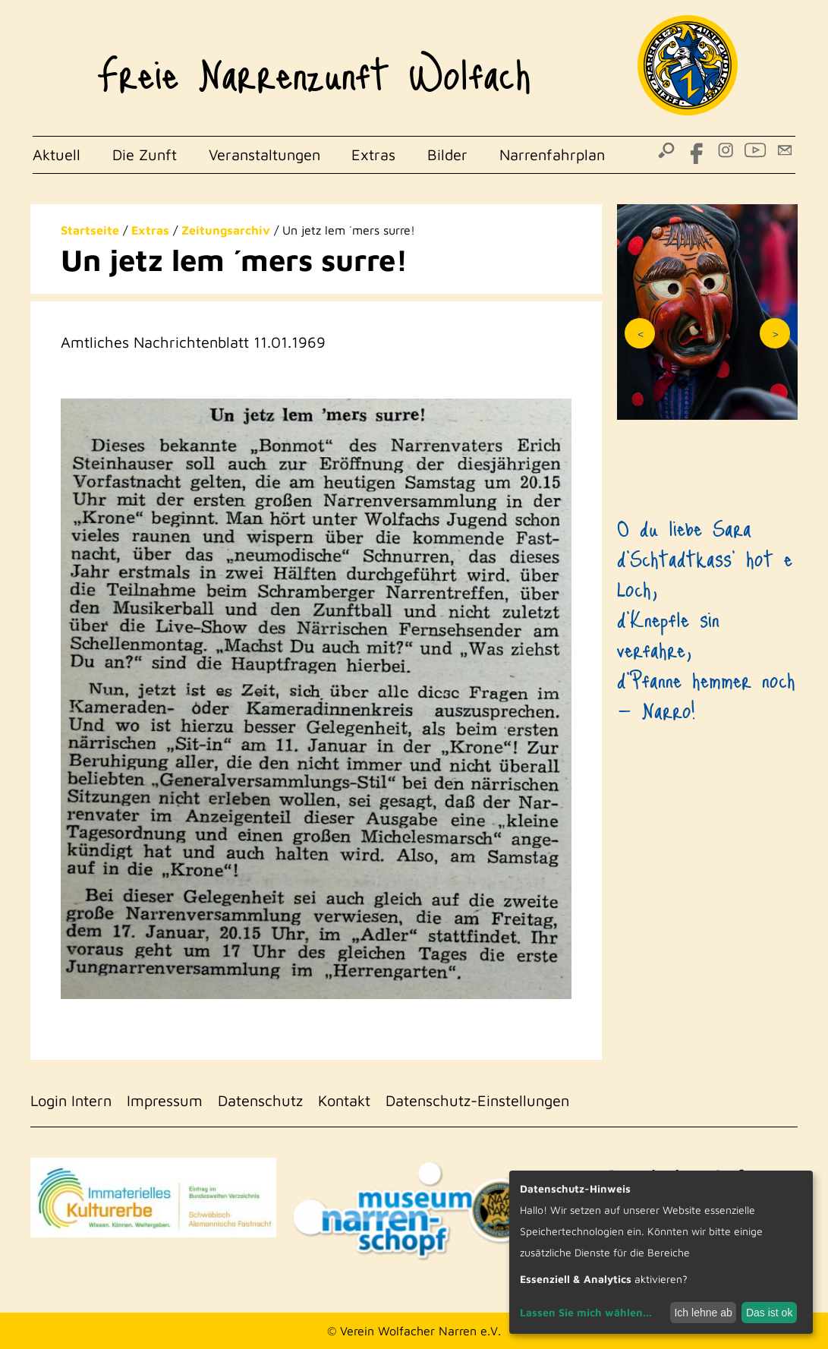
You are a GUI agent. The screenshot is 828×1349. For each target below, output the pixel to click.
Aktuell (56, 154)
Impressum (165, 1100)
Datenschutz (260, 1100)
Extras (373, 154)
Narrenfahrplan (552, 154)
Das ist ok (769, 1312)
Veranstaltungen (264, 154)
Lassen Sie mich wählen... (586, 1312)
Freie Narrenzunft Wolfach (313, 65)
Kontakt (344, 1100)
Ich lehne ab (703, 1312)
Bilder (447, 154)
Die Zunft (144, 154)
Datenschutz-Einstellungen (477, 1100)
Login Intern (71, 1100)
